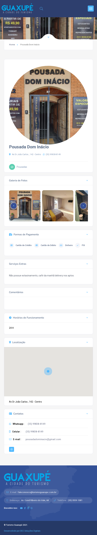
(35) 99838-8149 (52, 154)
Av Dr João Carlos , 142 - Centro (25, 154)
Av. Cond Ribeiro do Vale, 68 (35, 500)
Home (12, 44)
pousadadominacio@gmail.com (43, 439)
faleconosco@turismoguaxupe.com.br (37, 492)
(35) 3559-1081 (75, 500)
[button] (83, 206)
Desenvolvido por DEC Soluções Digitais (22, 531)
